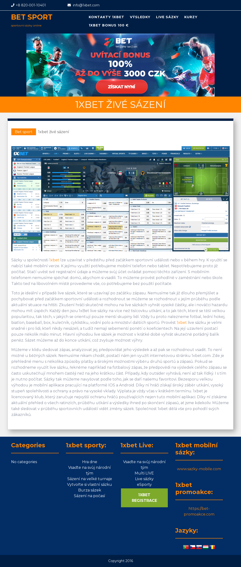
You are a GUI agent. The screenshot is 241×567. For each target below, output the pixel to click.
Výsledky (140, 17)
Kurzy (190, 17)
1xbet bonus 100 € (109, 25)
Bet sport (31, 17)
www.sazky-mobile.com (199, 469)
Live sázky (167, 17)
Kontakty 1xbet (106, 17)
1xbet (54, 260)
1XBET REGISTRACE (144, 498)
